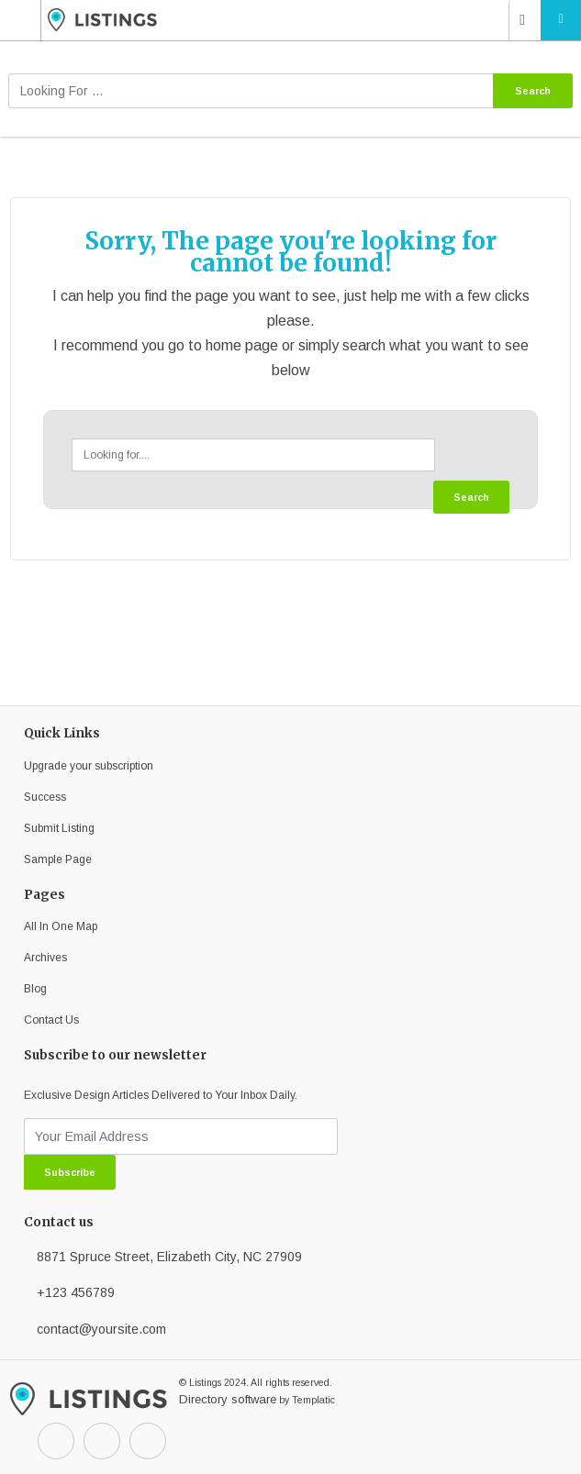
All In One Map (60, 926)
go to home (204, 345)
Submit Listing (59, 828)
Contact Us (51, 1020)
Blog (35, 988)
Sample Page (58, 859)
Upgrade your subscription (88, 765)
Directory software (227, 1399)
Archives (45, 957)
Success (45, 797)
